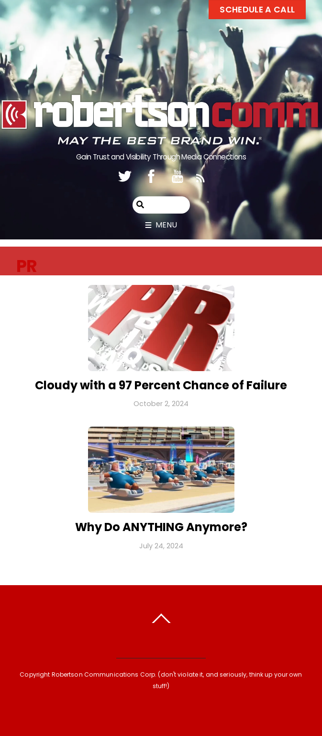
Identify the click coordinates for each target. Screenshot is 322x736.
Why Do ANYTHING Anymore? (161, 527)
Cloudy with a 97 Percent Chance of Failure (161, 385)
